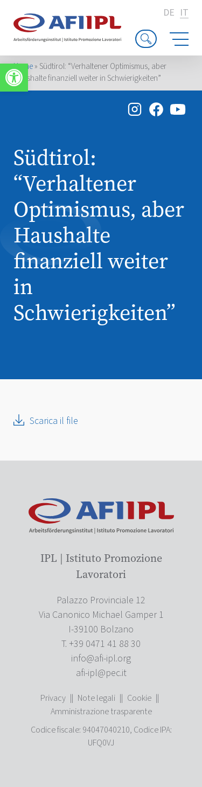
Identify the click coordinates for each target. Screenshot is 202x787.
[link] (14, 78)
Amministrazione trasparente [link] (101, 712)
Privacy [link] (53, 698)
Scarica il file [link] (54, 421)
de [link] (169, 13)
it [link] (184, 13)
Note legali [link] (96, 698)
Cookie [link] (139, 698)
